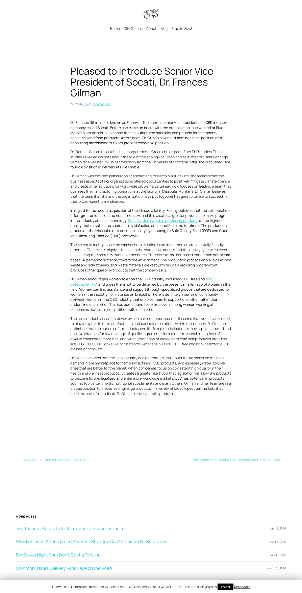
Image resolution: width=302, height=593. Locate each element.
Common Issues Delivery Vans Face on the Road (64, 568)
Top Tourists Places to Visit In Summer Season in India (69, 528)
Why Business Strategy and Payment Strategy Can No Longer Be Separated (92, 541)
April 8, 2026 (278, 528)
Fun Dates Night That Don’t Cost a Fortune (58, 555)
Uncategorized (101, 104)
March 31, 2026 (276, 568)
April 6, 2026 (278, 542)
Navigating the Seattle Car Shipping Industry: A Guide (236, 459)
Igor (86, 104)
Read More (242, 587)
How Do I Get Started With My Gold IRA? (54, 459)
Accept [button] (225, 587)
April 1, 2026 (278, 555)
